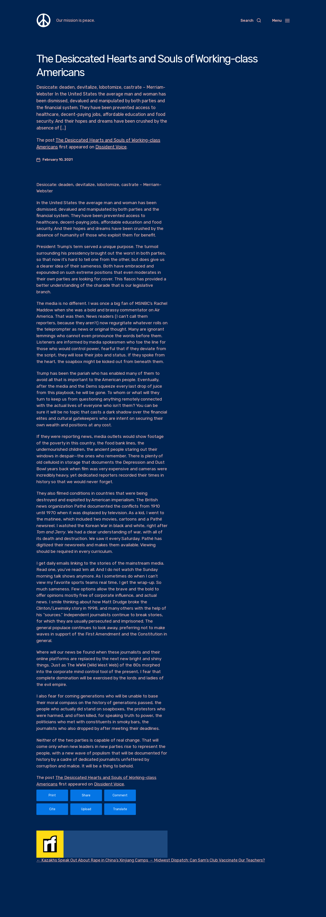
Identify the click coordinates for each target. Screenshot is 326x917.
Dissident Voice (111, 147)
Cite (52, 809)
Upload (86, 809)
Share (86, 795)
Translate (120, 809)
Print (52, 795)
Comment (120, 795)
